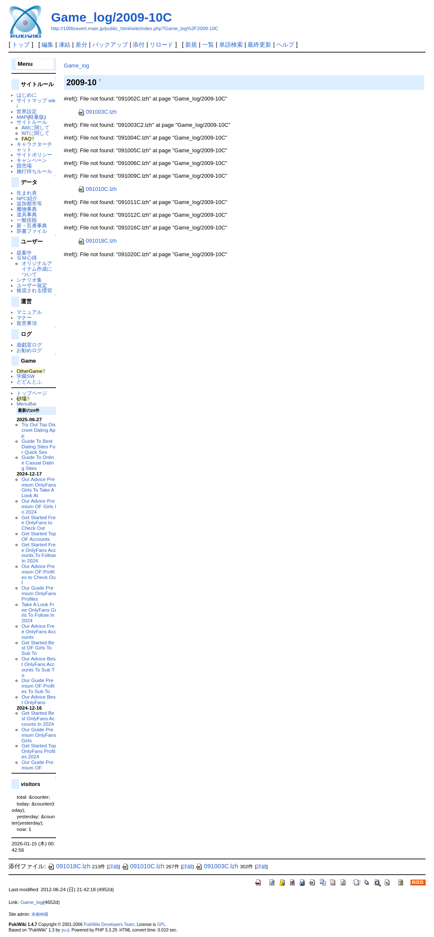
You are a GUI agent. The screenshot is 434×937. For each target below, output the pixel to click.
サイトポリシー (34, 154)
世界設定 (27, 111)
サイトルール (32, 122)
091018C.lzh (97, 241)
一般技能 (27, 220)
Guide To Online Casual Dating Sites (38, 462)
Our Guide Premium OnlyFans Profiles (39, 593)
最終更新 (259, 44)
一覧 (208, 44)
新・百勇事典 (32, 225)
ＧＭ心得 (27, 257)
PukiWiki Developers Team (109, 924)
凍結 (64, 44)
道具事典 (27, 214)
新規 (191, 44)
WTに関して (36, 133)
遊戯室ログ (29, 344)
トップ (21, 44)
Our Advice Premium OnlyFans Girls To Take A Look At (39, 487)
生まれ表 (27, 193)
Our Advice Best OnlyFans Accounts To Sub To (39, 666)
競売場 (24, 165)
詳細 (113, 866)
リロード (161, 44)
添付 (139, 44)
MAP (22, 117)
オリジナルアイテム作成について (37, 268)
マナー (24, 317)
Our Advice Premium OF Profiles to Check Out (39, 574)
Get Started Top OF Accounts (39, 536)
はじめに (27, 95)
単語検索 (231, 44)
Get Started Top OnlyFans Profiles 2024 (39, 751)
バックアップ (110, 44)
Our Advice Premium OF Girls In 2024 (39, 506)
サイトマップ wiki (36, 103)
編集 (47, 44)
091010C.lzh (97, 189)
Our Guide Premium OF (37, 764)
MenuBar (26, 403)
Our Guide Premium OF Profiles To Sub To (38, 685)
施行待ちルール (34, 171)
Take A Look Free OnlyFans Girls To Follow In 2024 (39, 612)
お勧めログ (29, 350)
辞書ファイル (32, 231)
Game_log (76, 65)
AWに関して (36, 127)
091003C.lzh (97, 112)
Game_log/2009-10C (111, 17)
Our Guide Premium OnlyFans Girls (39, 735)
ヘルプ (285, 44)
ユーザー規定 (32, 285)
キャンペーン (32, 160)
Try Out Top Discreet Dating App (39, 430)
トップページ (32, 393)
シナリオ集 (29, 279)
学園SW (26, 376)
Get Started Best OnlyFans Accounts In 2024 (38, 718)
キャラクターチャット (34, 146)
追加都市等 (29, 203)
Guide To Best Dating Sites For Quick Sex (39, 446)
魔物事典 (27, 209)
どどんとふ (29, 381)
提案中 (24, 252)
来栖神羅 (39, 914)
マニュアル (29, 312)
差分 (81, 44)
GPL (161, 924)
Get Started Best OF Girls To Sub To (38, 648)
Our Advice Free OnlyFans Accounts (39, 631)
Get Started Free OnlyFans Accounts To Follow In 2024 (39, 552)
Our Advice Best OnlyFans (39, 699)
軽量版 (36, 117)
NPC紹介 (27, 198)
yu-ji (65, 930)
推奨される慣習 (34, 290)
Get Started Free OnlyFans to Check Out (39, 523)
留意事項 (27, 323)
